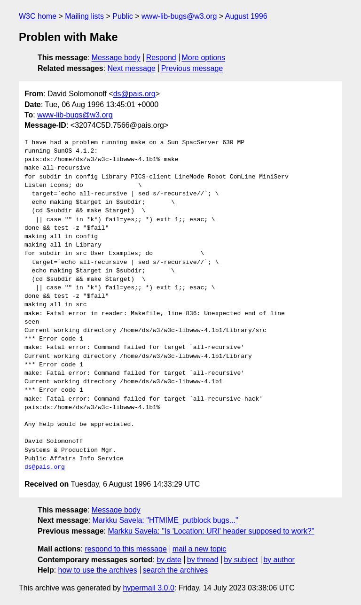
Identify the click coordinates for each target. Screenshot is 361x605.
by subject (241, 560)
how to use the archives (97, 570)
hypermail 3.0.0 (148, 588)
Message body (116, 58)
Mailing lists (84, 16)
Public (122, 16)
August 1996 (246, 16)
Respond (161, 58)
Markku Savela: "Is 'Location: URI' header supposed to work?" (211, 531)
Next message (132, 68)
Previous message (192, 68)
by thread (203, 560)
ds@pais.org (134, 94)
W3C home (37, 16)
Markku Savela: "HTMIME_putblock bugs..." (165, 520)
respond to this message (125, 549)
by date (169, 560)
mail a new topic (200, 549)
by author (279, 560)
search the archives (175, 570)
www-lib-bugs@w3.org (179, 16)
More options (204, 58)
